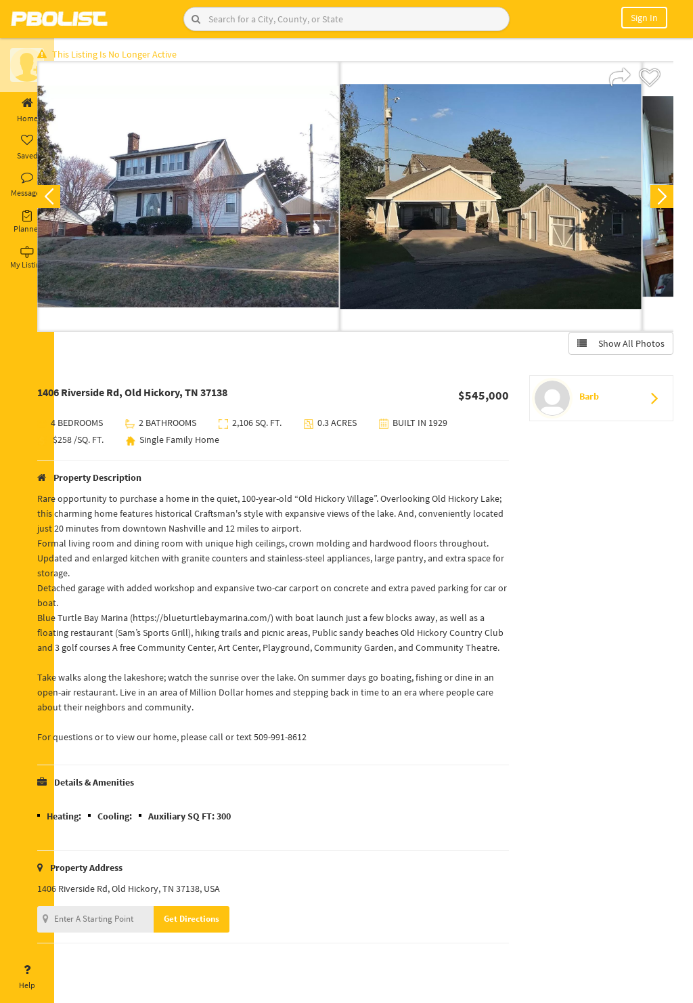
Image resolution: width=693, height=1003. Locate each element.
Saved (27, 148)
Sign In (644, 18)
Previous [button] (75, 200)
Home (27, 110)
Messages (27, 185)
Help (27, 977)
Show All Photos (617, 347)
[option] (215, 200)
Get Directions (218, 937)
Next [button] (657, 200)
